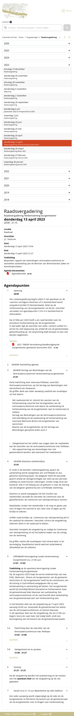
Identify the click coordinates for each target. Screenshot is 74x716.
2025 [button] (6, 50)
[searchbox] (32, 27)
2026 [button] (6, 43)
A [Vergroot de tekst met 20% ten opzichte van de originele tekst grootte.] (64, 37)
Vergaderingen (32, 37)
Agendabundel (19, 273)
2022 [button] (6, 171)
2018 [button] (6, 199)
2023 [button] (6, 64)
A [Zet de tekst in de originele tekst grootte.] (59, 37)
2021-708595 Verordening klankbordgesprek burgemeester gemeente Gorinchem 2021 (35, 346)
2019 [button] (6, 192)
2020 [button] (6, 185)
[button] (67, 27)
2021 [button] (6, 178)
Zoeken (5, 22)
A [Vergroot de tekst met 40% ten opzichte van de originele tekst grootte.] (69, 37)
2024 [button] (6, 57)
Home (21, 37)
